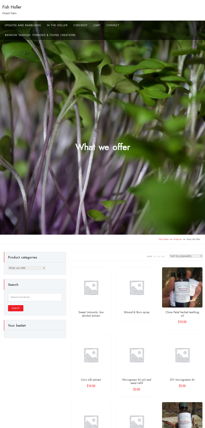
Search (16, 308)
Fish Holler (11, 7)
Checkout (80, 25)
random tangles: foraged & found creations (40, 35)
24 (158, 256)
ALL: (164, 256)
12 (154, 256)
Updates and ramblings (23, 25)
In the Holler (57, 25)
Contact (112, 25)
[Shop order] (186, 256)
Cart (97, 25)
